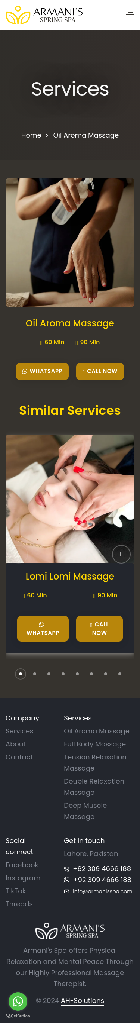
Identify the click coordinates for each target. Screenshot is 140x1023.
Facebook (22, 864)
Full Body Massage (95, 744)
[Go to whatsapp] (18, 1001)
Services (19, 731)
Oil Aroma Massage (70, 323)
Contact (19, 757)
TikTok (16, 890)
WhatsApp (42, 371)
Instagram (23, 877)
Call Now (100, 371)
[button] (121, 554)
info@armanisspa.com (103, 891)
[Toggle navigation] (130, 14)
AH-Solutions (82, 1000)
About (16, 744)
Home (31, 135)
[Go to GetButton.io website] (18, 1015)
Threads (19, 904)
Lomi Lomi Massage (70, 576)
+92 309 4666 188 (102, 868)
